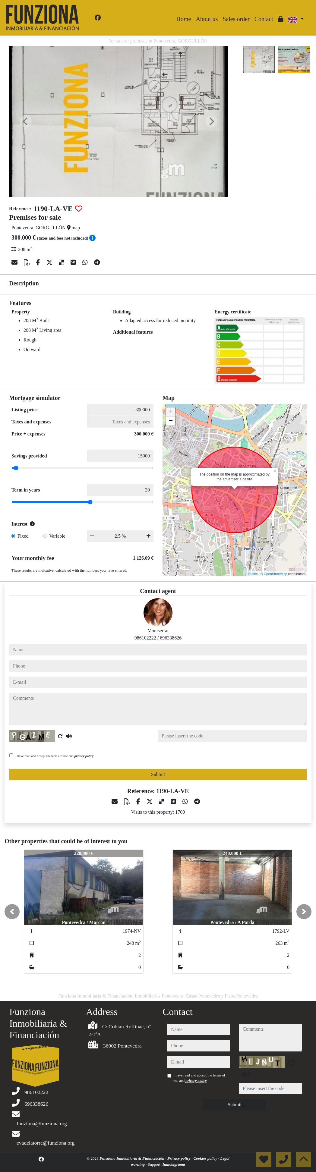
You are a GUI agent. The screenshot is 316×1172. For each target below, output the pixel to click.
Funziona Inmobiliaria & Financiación (132, 1158)
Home (183, 19)
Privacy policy (179, 1158)
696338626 (171, 637)
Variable (57, 536)
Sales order (236, 19)
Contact (263, 19)
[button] (12, 911)
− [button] (171, 421)
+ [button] (171, 411)
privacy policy (84, 756)
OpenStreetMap (275, 574)
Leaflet (253, 574)
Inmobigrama (174, 1164)
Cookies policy (206, 1158)
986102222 (145, 637)
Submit (158, 774)
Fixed (22, 536)
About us (207, 19)
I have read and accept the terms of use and (54, 756)
